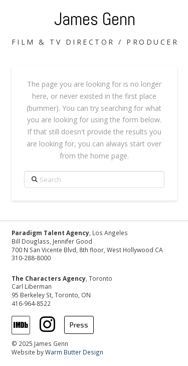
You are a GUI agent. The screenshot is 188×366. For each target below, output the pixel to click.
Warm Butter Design (74, 352)
